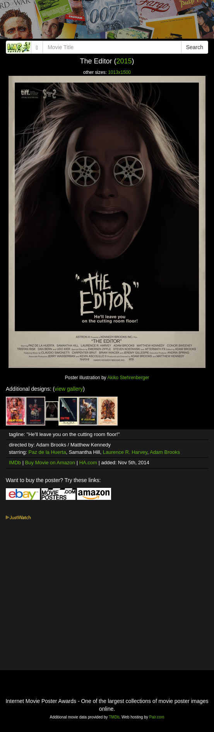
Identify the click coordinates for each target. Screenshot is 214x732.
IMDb (15, 462)
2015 (124, 61)
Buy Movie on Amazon (50, 462)
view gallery (69, 389)
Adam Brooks (165, 452)
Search (194, 47)
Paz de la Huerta (47, 452)
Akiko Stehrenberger (128, 377)
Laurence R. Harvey (125, 452)
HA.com (88, 462)
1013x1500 (119, 72)
